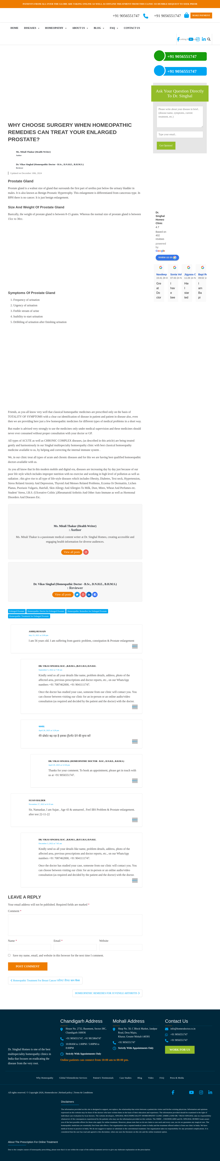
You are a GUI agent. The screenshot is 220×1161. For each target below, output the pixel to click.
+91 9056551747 (167, 15)
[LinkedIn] (89, 594)
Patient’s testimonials (103, 1077)
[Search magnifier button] (209, 39)
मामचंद (41, 726)
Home (14, 28)
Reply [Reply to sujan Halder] (135, 820)
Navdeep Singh (165, 274)
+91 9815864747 (92, 1038)
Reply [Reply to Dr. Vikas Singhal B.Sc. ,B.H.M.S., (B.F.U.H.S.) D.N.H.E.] (135, 707)
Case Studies (126, 1077)
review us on (167, 257)
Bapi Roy (203, 274)
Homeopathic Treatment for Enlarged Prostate (29, 616)
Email (58, 940)
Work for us (180, 1049)
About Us (78, 28)
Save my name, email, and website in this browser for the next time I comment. (58, 955)
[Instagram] (86, 552)
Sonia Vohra (177, 274)
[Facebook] (95, 594)
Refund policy (65, 1092)
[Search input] (192, 39)
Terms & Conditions (83, 1092)
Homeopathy (54, 28)
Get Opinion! (166, 145)
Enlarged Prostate (17, 611)
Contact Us (132, 28)
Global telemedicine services (73, 1077)
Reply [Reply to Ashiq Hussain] (135, 646)
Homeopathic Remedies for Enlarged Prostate (87, 611)
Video (151, 1077)
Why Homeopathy (44, 1077)
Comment (14, 911)
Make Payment (201, 15)
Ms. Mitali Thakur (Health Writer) (33, 151)
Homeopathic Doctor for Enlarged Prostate (46, 611)
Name (12, 940)
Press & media (177, 1077)
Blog (97, 28)
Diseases (30, 28)
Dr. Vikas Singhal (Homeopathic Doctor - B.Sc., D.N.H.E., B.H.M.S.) (50, 164)
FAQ (112, 28)
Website (103, 940)
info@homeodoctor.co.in (182, 1028)
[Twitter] (77, 594)
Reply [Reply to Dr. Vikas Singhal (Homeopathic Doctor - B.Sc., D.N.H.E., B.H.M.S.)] (135, 781)
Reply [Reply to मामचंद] (135, 741)
